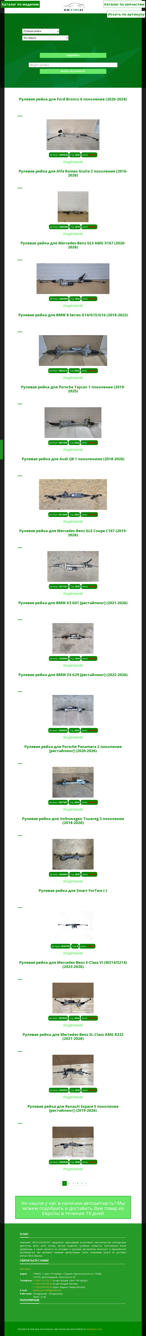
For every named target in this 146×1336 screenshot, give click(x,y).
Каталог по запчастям (124, 4)
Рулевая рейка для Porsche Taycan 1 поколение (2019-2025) (73, 388)
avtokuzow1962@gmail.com (47, 1290)
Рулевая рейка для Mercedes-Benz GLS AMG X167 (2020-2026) (73, 244)
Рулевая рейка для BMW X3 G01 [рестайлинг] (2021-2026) (73, 602)
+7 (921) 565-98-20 (42, 1283)
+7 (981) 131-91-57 (42, 1280)
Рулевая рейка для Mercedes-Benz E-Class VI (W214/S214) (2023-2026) (73, 964)
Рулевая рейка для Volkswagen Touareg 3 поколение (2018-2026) (73, 820)
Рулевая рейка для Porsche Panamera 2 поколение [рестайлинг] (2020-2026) (73, 748)
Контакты (25, 1268)
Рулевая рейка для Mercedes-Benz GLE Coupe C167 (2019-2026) (73, 532)
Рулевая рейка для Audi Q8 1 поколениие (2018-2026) (73, 458)
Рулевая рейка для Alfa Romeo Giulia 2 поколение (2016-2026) (73, 173)
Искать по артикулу (126, 14)
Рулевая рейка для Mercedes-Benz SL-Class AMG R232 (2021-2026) (73, 1036)
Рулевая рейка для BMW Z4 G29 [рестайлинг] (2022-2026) (73, 674)
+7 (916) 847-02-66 (42, 1287)
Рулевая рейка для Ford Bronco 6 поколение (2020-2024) (73, 99)
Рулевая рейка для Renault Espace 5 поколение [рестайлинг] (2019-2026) (73, 1108)
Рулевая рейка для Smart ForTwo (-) (73, 890)
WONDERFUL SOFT (94, 1329)
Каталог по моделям (20, 4)
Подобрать (73, 55)
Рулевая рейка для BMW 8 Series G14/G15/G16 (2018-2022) (73, 314)
